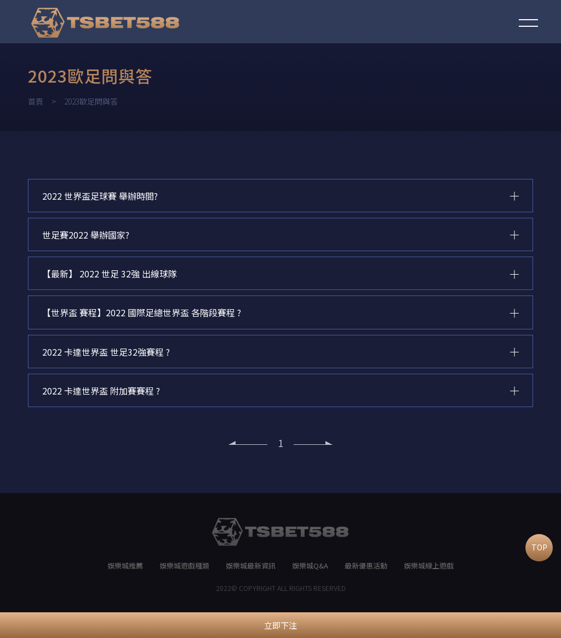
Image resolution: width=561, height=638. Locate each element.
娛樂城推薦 (125, 571)
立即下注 (280, 625)
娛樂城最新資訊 (251, 571)
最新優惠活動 (366, 571)
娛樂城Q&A (310, 571)
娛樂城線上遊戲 (429, 571)
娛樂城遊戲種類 (184, 571)
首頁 (35, 101)
